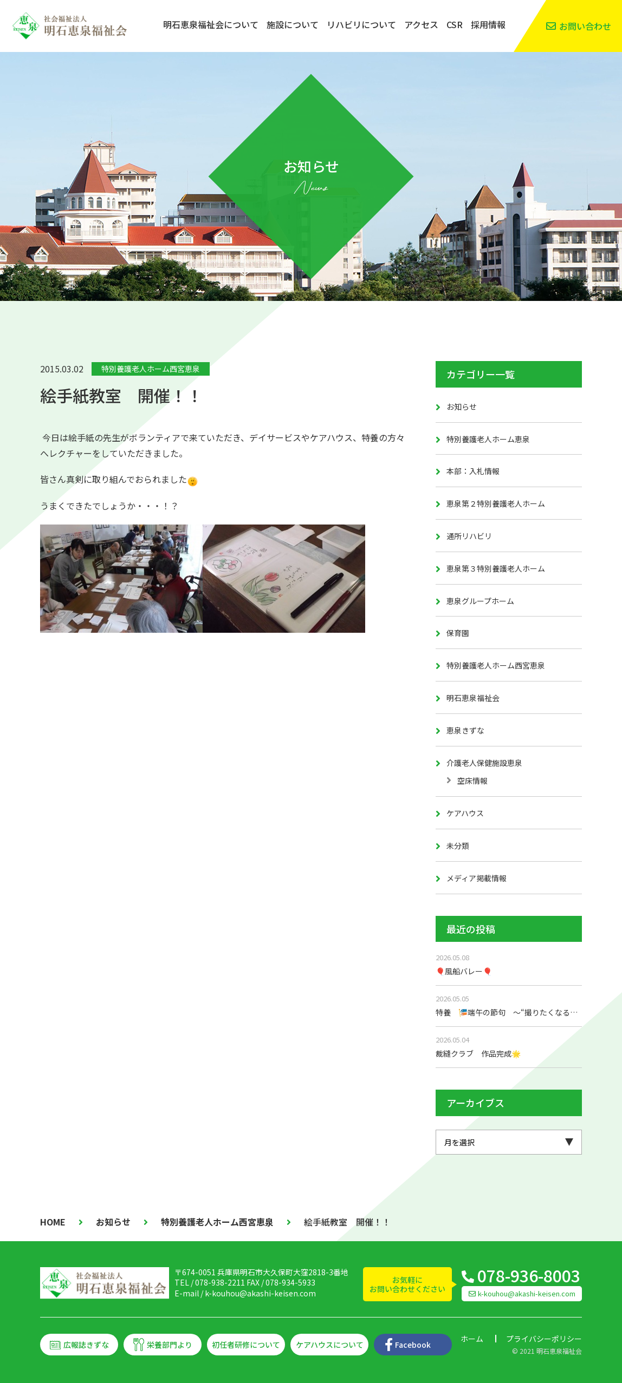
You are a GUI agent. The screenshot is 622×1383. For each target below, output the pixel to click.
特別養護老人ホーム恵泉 (488, 439)
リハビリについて (361, 24)
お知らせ (461, 406)
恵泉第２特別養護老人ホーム (495, 503)
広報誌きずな (86, 1344)
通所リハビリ (469, 535)
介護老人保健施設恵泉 (484, 762)
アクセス (421, 24)
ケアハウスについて (330, 1344)
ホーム (472, 1338)
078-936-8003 (528, 1275)
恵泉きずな (465, 730)
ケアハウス (465, 813)
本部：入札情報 (473, 471)
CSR (454, 24)
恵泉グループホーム (480, 600)
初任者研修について (246, 1344)
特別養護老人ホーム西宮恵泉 (150, 368)
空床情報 (472, 780)
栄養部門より (169, 1344)
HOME (53, 1221)
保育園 (457, 632)
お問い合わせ (585, 25)
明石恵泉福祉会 (473, 697)
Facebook (413, 1344)
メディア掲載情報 (476, 878)
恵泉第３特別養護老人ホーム (495, 568)
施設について (293, 24)
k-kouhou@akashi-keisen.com (260, 1293)
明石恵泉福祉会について (210, 24)
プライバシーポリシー (544, 1338)
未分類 (457, 845)
